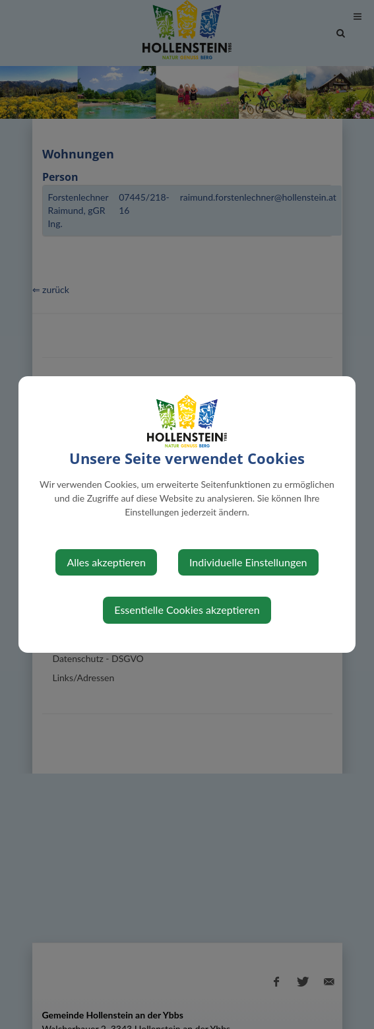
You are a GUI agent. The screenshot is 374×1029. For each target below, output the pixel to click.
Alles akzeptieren (106, 562)
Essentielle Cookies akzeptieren (186, 609)
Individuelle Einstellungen (248, 562)
